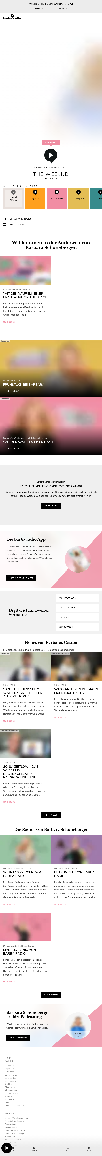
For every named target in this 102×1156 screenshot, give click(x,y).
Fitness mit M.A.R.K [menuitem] (13, 1139)
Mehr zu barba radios (19, 219)
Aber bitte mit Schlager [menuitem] (14, 1133)
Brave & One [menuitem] (10, 1124)
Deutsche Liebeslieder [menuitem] (14, 1105)
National (63, 8)
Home (13, 1149)
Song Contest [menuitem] (10, 1078)
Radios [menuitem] (9, 1061)
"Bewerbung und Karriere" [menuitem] (16, 1130)
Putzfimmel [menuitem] (9, 1099)
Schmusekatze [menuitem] (11, 1075)
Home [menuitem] (8, 1058)
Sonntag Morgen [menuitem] (12, 1093)
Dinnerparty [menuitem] (10, 1087)
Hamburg (39, 8)
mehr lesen (9, 322)
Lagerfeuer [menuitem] (9, 1068)
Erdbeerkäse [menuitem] (10, 1136)
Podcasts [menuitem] (10, 1113)
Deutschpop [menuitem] (10, 1102)
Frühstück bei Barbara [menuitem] (14, 1121)
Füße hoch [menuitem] (9, 1071)
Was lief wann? (16, 224)
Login (89, 1149)
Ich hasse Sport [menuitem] (11, 1090)
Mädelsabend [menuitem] (10, 1081)
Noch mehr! (51, 994)
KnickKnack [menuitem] (9, 1084)
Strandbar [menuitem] (9, 1096)
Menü (67, 1149)
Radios (34, 1149)
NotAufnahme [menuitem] (11, 1127)
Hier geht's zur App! (21, 578)
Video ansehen (18, 1037)
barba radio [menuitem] (9, 1065)
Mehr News (51, 814)
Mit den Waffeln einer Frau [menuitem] (16, 1118)
